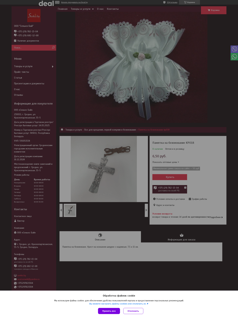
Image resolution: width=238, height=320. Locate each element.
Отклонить (133, 311)
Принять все (109, 311)
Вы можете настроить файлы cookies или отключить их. (117, 303)
